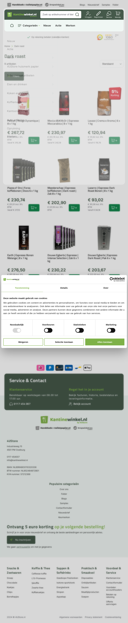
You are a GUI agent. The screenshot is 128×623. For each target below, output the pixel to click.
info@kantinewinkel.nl (17, 460)
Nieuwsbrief (93, 5)
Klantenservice (20, 389)
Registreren (98, 17)
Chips (9, 592)
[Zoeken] (77, 14)
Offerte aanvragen (111, 602)
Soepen (85, 596)
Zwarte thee (37, 587)
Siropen (60, 592)
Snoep (10, 578)
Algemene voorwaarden (70, 617)
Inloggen (88, 17)
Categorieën (30, 25)
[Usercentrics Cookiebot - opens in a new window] (112, 279)
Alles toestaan (104, 342)
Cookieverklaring (113, 617)
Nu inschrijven (23, 539)
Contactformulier (64, 508)
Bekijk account (82, 404)
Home (7, 46)
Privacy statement (93, 617)
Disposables (87, 578)
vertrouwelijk (23, 546)
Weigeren (23, 342)
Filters (16, 76)
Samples (106, 5)
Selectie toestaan (64, 342)
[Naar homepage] (12, 25)
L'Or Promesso (39, 578)
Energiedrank (63, 587)
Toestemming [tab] (22, 287)
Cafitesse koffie (39, 573)
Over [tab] (105, 287)
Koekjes (10, 587)
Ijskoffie (35, 583)
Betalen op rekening (111, 595)
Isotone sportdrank (66, 582)
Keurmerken (64, 517)
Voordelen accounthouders (114, 588)
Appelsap (61, 596)
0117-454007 (13, 457)
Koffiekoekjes (38, 592)
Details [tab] (64, 287)
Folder (115, 5)
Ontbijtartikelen (88, 582)
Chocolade (12, 582)
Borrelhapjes (13, 596)
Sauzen (85, 587)
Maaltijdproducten (90, 592)
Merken (70, 25)
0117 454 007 (22, 404)
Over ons (64, 489)
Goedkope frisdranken (67, 578)
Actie (58, 25)
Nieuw (47, 25)
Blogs (82, 5)
